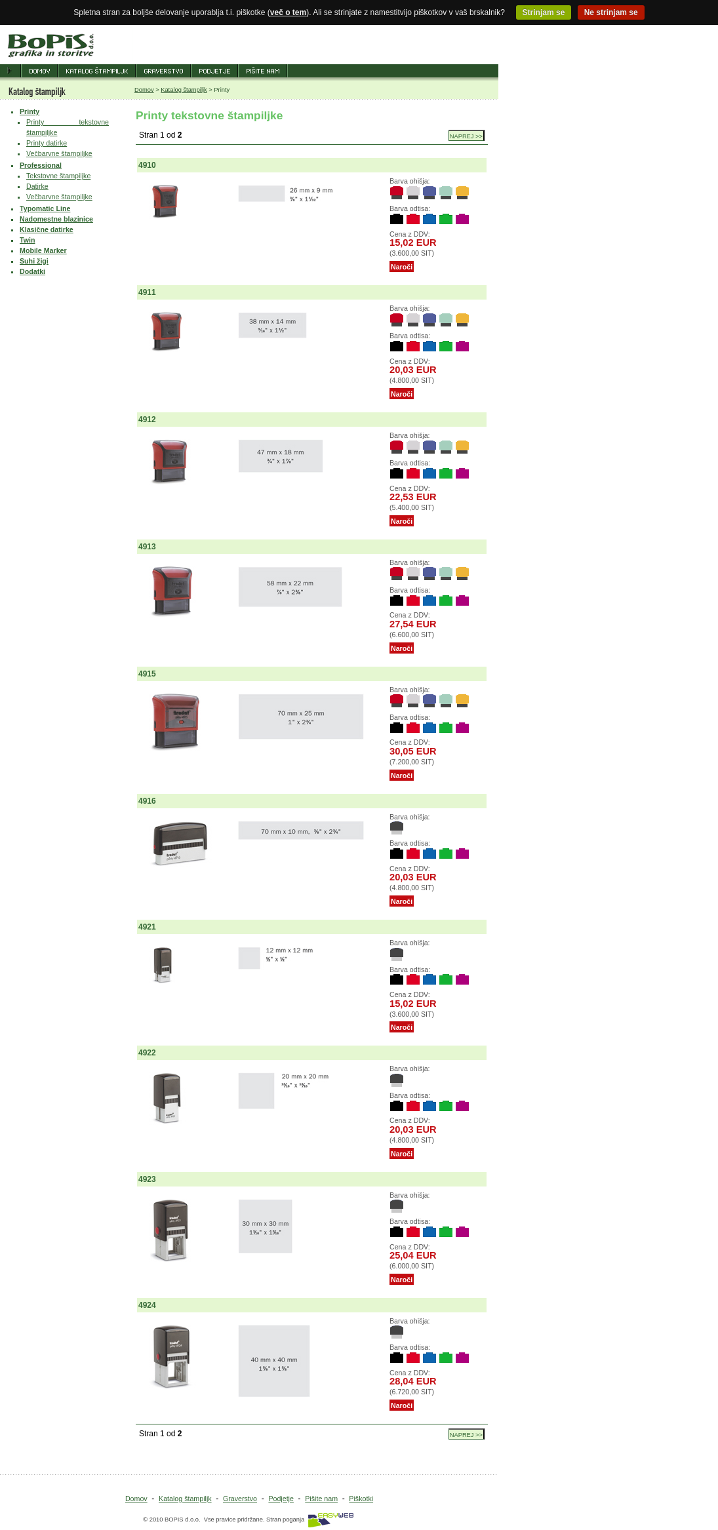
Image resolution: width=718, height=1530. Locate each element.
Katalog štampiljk (184, 90)
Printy (29, 111)
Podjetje (281, 1498)
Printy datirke (46, 143)
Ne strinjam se (611, 12)
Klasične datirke (46, 229)
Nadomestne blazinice (56, 219)
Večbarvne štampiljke (59, 153)
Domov (144, 90)
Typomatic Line (45, 208)
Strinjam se (544, 12)
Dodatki (32, 271)
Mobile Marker (43, 250)
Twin (27, 240)
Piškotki (361, 1498)
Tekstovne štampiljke (58, 176)
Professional (41, 165)
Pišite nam (321, 1498)
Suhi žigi (34, 261)
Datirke (37, 186)
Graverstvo (240, 1498)
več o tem (288, 12)
